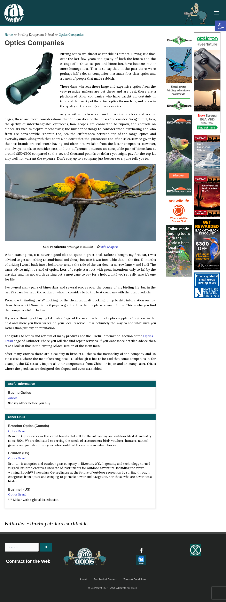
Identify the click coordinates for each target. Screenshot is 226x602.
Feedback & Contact (105, 579)
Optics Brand (17, 431)
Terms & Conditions (135, 579)
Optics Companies (71, 35)
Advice (12, 398)
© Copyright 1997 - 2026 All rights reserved (113, 587)
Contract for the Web (28, 561)
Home (9, 35)
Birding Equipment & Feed (36, 35)
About (82, 579)
